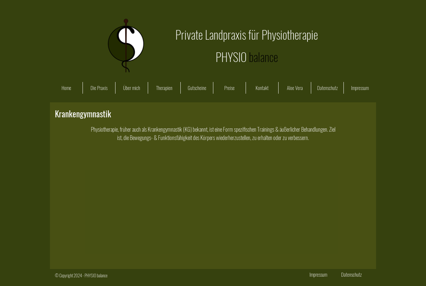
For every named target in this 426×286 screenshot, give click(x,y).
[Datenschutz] (351, 274)
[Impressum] (318, 274)
